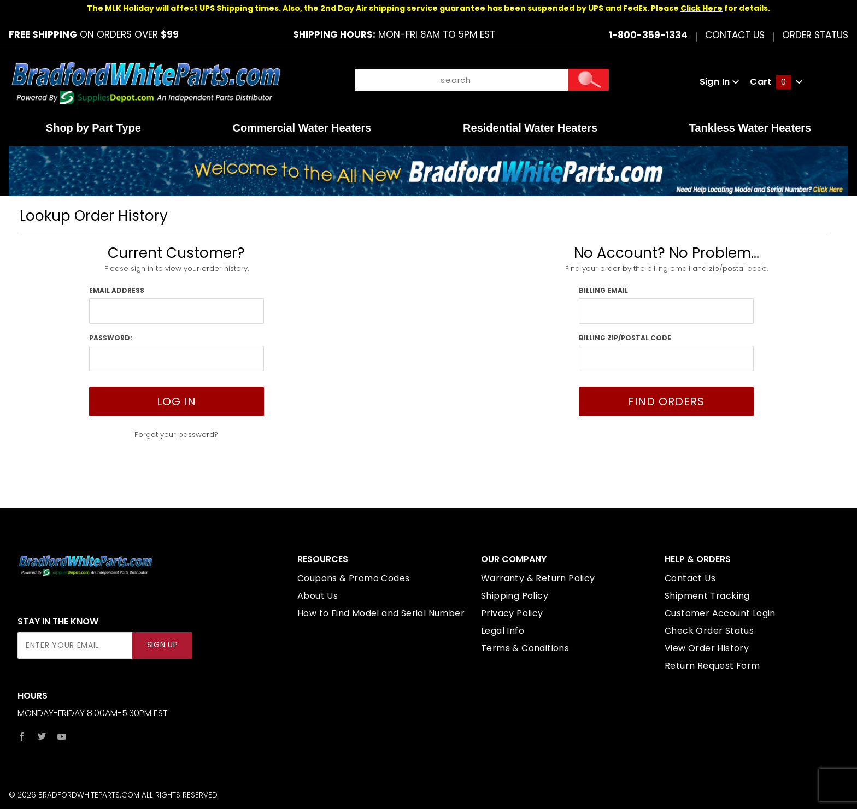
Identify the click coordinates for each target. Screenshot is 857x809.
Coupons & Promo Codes (353, 578)
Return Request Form (712, 665)
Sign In (719, 81)
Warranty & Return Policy (538, 578)
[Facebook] (21, 736)
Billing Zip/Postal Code (625, 338)
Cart (776, 81)
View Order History (707, 648)
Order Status (815, 34)
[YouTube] (62, 736)
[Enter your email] (74, 645)
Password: (110, 338)
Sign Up (162, 645)
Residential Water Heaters (530, 128)
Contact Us (735, 34)
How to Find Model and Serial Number (381, 613)
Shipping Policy (514, 595)
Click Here (701, 8)
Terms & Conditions (525, 648)
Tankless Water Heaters (750, 128)
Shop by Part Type (93, 128)
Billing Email (603, 290)
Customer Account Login (720, 613)
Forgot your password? (176, 434)
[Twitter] (41, 736)
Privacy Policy (512, 613)
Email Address (116, 290)
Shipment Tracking (707, 595)
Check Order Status (709, 630)
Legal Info (502, 630)
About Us (317, 595)
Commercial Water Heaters (302, 128)
